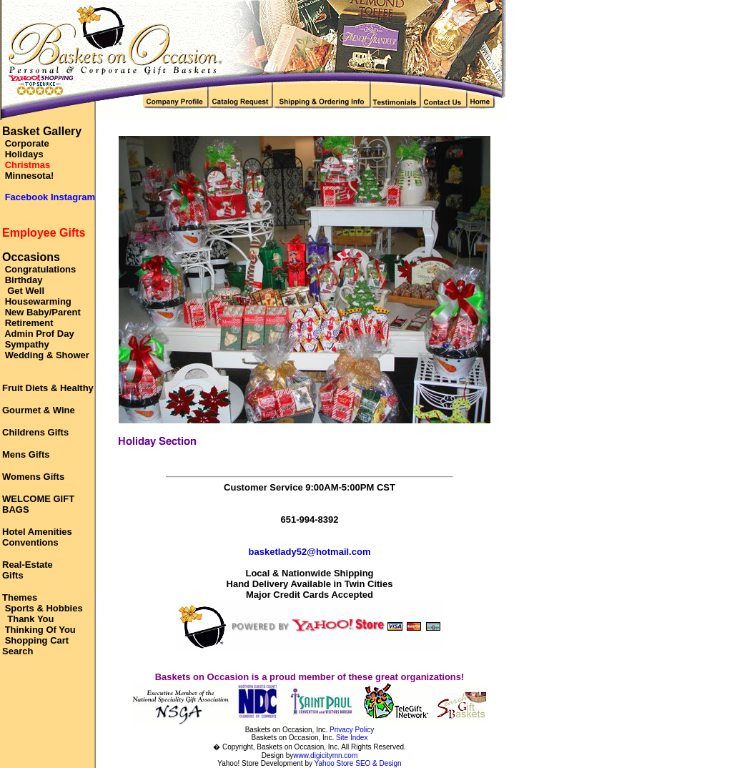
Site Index (351, 738)
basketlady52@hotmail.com (310, 551)
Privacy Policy (352, 730)
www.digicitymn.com (325, 755)
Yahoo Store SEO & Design (358, 763)
